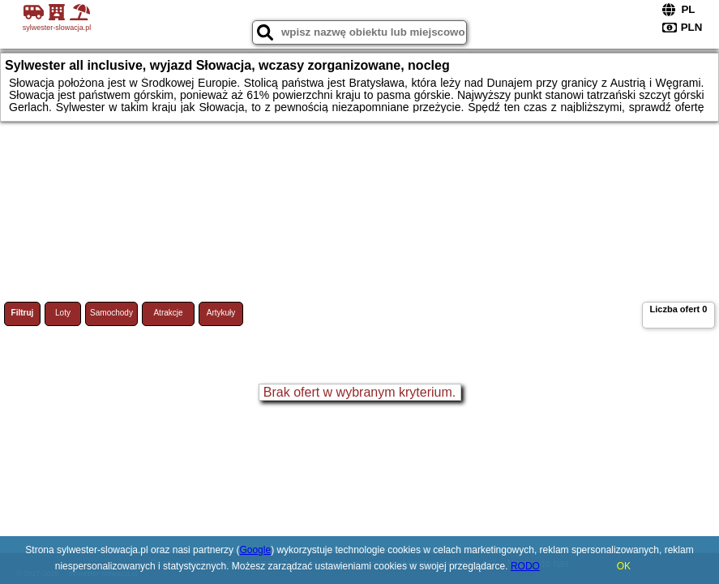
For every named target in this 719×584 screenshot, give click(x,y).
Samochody (111, 312)
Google (255, 550)
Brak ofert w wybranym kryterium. (359, 392)
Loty (63, 312)
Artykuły (221, 312)
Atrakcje (167, 312)
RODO (525, 566)
